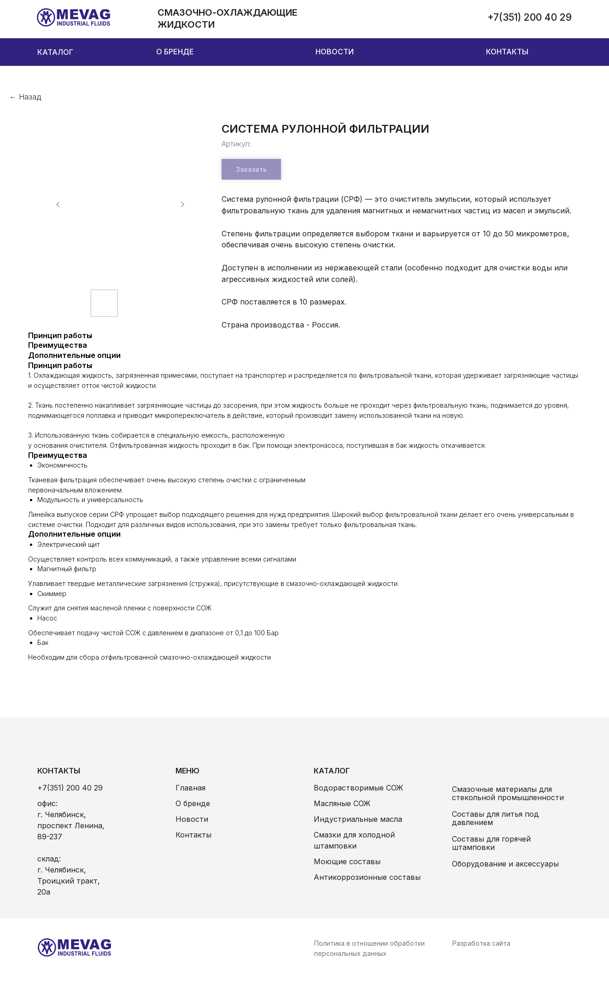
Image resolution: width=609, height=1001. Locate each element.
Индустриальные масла (358, 819)
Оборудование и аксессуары (505, 863)
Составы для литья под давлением (495, 818)
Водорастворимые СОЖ (358, 787)
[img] (74, 17)
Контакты (193, 834)
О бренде (193, 803)
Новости (192, 819)
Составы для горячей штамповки (491, 843)
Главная (190, 787)
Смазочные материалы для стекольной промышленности (508, 793)
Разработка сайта (481, 943)
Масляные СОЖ (342, 803)
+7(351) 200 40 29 (70, 787)
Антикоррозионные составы (367, 877)
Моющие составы (347, 861)
